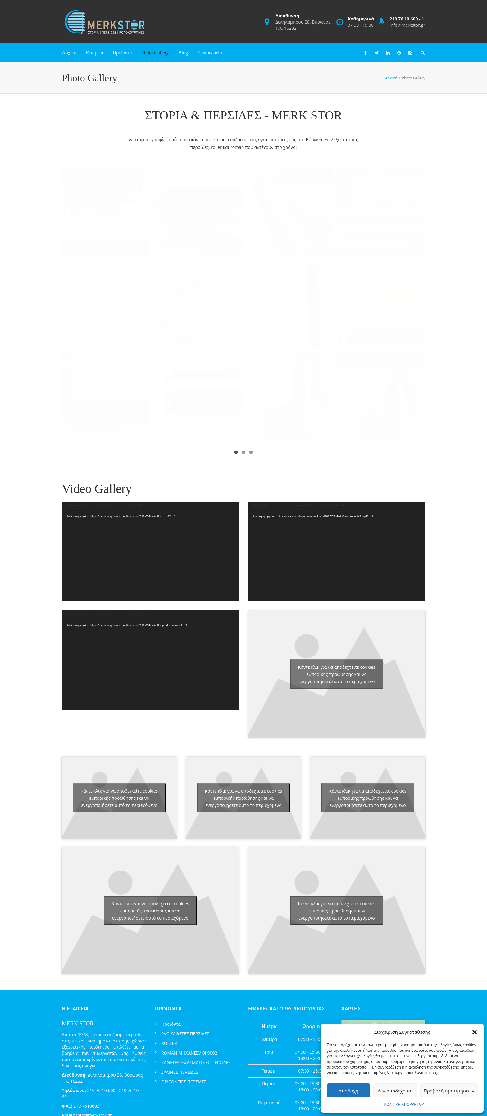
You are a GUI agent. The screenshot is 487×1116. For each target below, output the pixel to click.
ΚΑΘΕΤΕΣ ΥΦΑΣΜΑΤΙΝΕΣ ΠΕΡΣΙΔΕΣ (196, 1062)
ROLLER (169, 1043)
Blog (183, 52)
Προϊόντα (122, 52)
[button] (474, 1032)
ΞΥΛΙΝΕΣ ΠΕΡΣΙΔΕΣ (179, 1072)
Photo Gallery (155, 52)
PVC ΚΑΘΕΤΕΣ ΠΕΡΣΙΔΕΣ (185, 1034)
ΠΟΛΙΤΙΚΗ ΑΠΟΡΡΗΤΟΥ (404, 1104)
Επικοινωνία (209, 52)
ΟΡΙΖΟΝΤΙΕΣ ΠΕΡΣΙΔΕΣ (184, 1082)
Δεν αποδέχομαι (395, 1090)
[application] (150, 551)
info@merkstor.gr (407, 25)
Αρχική (69, 52)
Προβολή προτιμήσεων (449, 1090)
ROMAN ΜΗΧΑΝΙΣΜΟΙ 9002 (189, 1053)
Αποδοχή (348, 1090)
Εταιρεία (94, 52)
